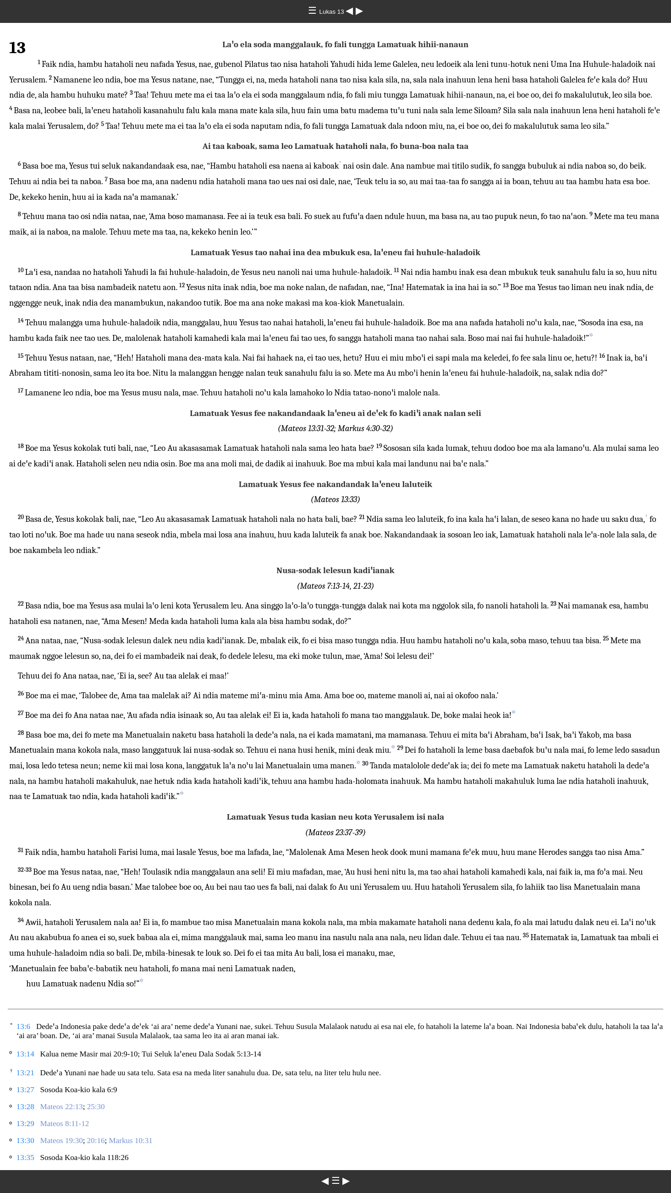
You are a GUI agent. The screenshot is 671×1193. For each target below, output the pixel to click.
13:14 (25, 1054)
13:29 (25, 1123)
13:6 (23, 1026)
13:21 (25, 1072)
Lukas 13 (332, 11)
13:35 (25, 1157)
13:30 (25, 1140)
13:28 (25, 1106)
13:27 (25, 1089)
